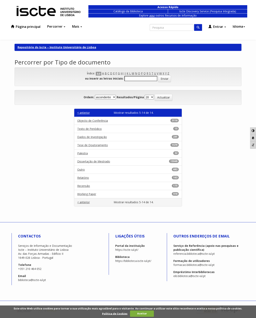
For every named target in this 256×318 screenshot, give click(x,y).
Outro (81, 169)
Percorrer (56, 26)
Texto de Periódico (89, 129)
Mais (77, 26)
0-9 (98, 73)
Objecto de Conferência (92, 121)
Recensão (83, 186)
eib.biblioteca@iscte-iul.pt (189, 276)
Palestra (82, 153)
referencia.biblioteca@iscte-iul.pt (194, 254)
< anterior (83, 113)
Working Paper (86, 194)
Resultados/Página (130, 97)
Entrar (217, 26)
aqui (152, 15)
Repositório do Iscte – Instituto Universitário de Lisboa (57, 47)
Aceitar (142, 313)
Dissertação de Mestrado (93, 161)
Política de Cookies (114, 313)
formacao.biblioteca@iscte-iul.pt (194, 265)
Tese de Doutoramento (92, 145)
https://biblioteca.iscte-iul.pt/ (133, 261)
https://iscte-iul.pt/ (126, 250)
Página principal (25, 26)
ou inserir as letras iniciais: (104, 78)
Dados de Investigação (92, 137)
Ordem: (89, 97)
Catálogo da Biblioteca (128, 11)
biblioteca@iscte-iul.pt (32, 280)
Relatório (83, 178)
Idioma (239, 26)
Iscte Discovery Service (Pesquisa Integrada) (207, 11)
